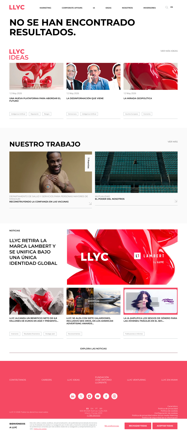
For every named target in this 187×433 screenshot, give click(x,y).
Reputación (35, 114)
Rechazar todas (138, 426)
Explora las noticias (93, 350)
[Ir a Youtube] (98, 398)
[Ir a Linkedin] (73, 398)
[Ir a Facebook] (106, 398)
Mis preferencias (112, 426)
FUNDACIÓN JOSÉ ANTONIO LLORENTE (103, 382)
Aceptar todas (165, 426)
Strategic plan (50, 334)
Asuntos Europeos (131, 114)
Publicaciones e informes (134, 334)
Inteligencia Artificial (18, 114)
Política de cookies (40, 429)
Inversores (14, 334)
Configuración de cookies (166, 415)
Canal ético (173, 408)
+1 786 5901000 (93, 417)
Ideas (108, 8)
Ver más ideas (169, 51)
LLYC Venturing (136, 382)
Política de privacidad (168, 411)
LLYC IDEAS (73, 382)
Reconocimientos (74, 334)
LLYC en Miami (169, 382)
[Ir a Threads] (114, 398)
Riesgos (46, 114)
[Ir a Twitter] (81, 398)
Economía (147, 114)
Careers (47, 382)
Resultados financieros (32, 334)
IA (94, 8)
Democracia (72, 114)
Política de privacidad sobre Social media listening (155, 417)
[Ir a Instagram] (89, 398)
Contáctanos (17, 382)
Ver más (173, 141)
